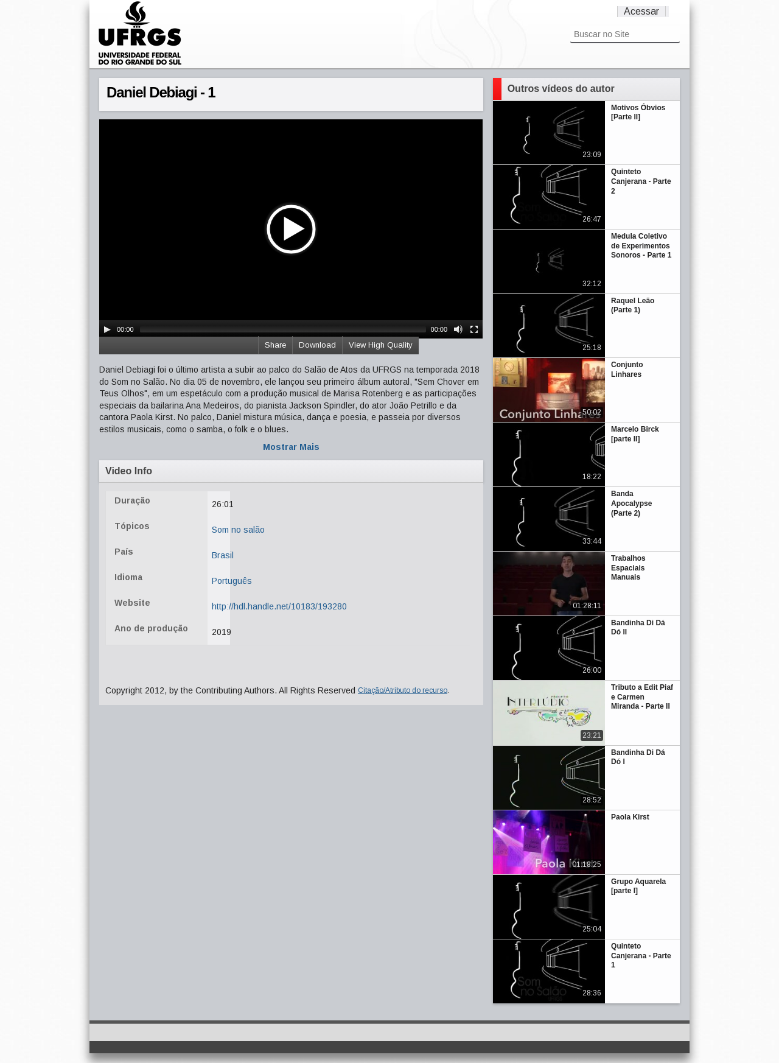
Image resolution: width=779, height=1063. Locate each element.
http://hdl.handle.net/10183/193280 (279, 606)
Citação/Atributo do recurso (402, 690)
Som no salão (238, 530)
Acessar (641, 11)
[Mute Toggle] (458, 329)
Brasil (223, 555)
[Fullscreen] (474, 329)
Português (232, 581)
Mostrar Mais (291, 447)
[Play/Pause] (107, 329)
